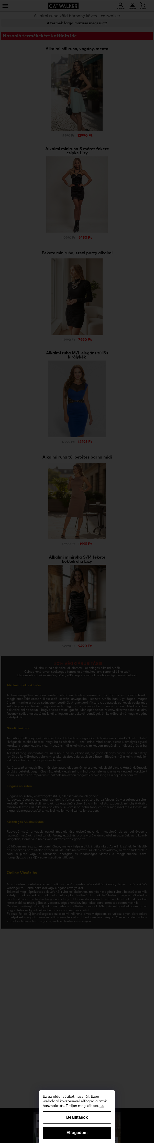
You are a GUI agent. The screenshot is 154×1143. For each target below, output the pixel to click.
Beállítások (77, 1117)
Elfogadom (77, 1132)
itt (102, 1106)
